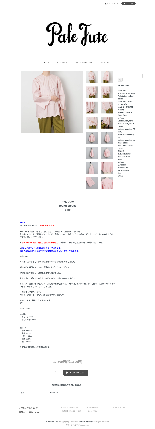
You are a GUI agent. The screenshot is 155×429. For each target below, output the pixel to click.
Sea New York (124, 157)
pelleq (120, 148)
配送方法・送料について (29, 412)
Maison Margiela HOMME (126, 125)
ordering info (85, 62)
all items (63, 62)
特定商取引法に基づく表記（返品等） (67, 385)
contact (106, 62)
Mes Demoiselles (125, 146)
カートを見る (93, 407)
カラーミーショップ (53, 422)
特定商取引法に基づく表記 (71, 411)
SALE (120, 176)
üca (119, 173)
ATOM (95, 411)
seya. (120, 159)
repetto (121, 110)
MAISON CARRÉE (125, 107)
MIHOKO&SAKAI (125, 113)
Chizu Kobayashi (125, 121)
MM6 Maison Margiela (126, 136)
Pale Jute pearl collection (126, 97)
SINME (121, 151)
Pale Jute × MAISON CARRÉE (126, 103)
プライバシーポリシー (70, 407)
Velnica (121, 162)
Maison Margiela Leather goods (126, 141)
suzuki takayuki (124, 154)
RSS (90, 411)
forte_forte (122, 115)
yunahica (122, 165)
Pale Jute (122, 90)
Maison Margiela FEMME (126, 130)
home (47, 62)
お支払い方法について (28, 408)
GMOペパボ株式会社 (86, 422)
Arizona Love (123, 170)
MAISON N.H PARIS (126, 93)
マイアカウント (119, 407)
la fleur (121, 118)
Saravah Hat (123, 168)
